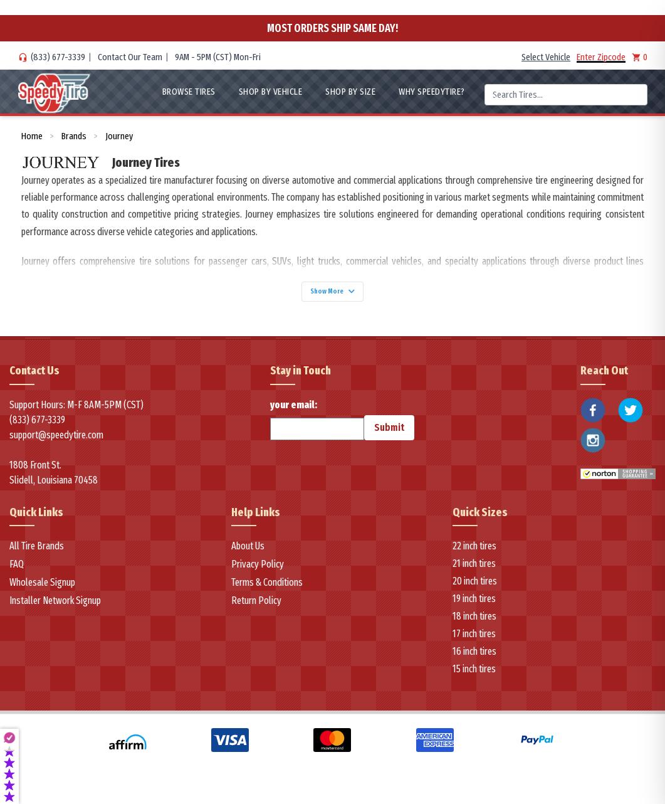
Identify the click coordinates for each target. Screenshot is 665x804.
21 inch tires (474, 570)
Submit (389, 434)
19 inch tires (474, 605)
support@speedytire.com (56, 441)
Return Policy (256, 607)
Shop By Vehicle (271, 91)
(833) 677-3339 (58, 57)
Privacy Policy (257, 571)
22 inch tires (474, 553)
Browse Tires (189, 91)
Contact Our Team (130, 57)
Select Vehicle (545, 57)
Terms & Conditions (267, 589)
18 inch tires (474, 623)
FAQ (16, 571)
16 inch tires (474, 658)
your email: (317, 426)
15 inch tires (474, 676)
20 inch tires (475, 588)
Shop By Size (350, 91)
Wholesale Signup (42, 589)
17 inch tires (474, 641)
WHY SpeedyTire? (432, 91)
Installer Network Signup (55, 607)
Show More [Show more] (333, 294)
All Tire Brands (36, 553)
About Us (247, 553)
